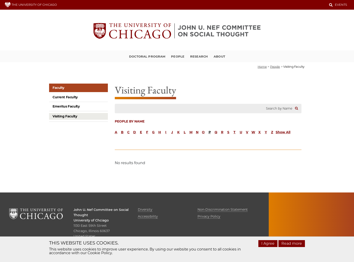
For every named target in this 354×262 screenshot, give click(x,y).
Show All (283, 132)
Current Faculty (65, 97)
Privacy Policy (209, 216)
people (275, 66)
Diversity (145, 209)
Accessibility (148, 216)
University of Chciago (91, 220)
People (177, 56)
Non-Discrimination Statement (223, 209)
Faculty (58, 88)
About (219, 56)
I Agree (267, 243)
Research (199, 56)
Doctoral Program (147, 56)
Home (262, 66)
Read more (291, 243)
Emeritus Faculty (66, 106)
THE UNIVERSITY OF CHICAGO (31, 4)
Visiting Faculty (65, 116)
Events (341, 4)
